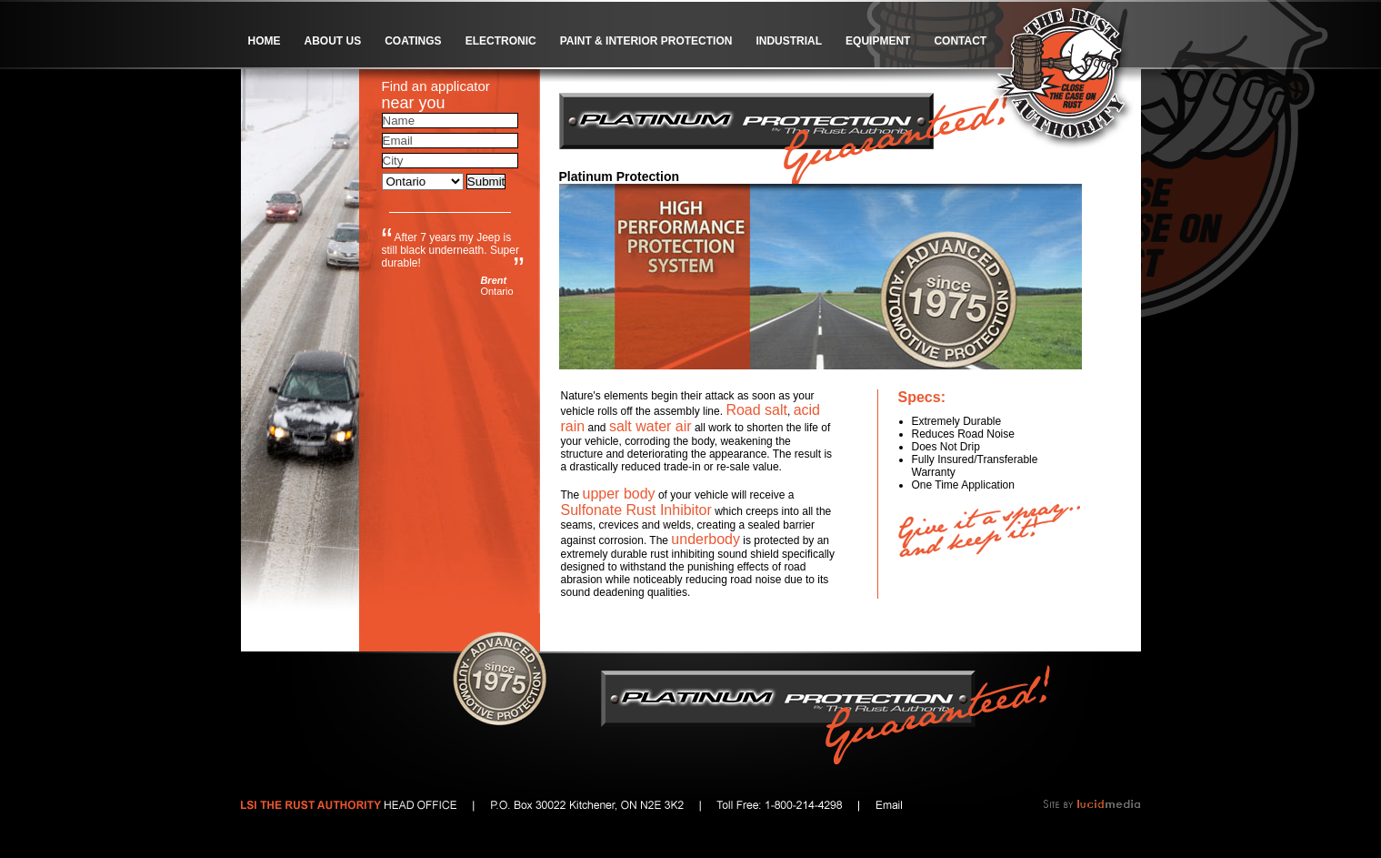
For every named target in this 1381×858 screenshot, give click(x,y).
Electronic (500, 41)
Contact (960, 41)
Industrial (789, 41)
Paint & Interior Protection (646, 41)
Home (264, 41)
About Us (333, 41)
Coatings (413, 41)
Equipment (878, 41)
